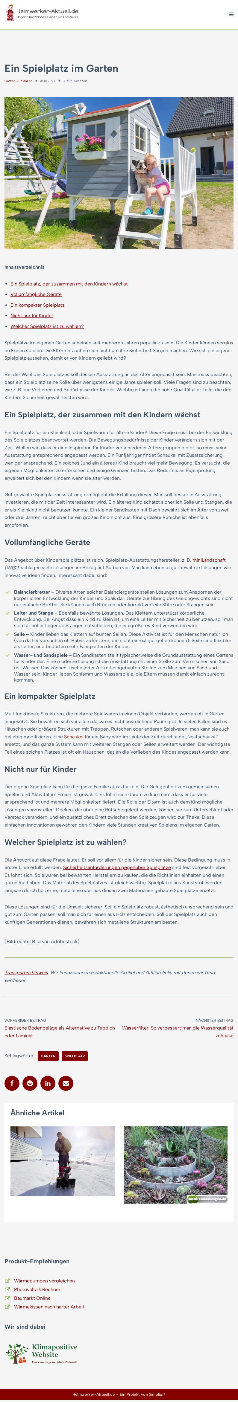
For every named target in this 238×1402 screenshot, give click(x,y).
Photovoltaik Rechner (37, 1291)
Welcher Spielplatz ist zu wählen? (47, 326)
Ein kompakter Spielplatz (37, 305)
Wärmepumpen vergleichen (44, 1283)
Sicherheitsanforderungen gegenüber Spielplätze (117, 869)
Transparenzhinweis (26, 974)
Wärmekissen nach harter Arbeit (49, 1308)
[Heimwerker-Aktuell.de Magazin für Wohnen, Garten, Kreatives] (41, 14)
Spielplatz (75, 1058)
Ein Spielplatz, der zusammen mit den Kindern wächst (69, 284)
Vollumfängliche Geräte (36, 294)
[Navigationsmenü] (231, 14)
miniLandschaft (209, 561)
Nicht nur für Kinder (31, 316)
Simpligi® (157, 1396)
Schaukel (74, 737)
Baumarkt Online (32, 1300)
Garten (48, 1058)
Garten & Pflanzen (18, 81)
